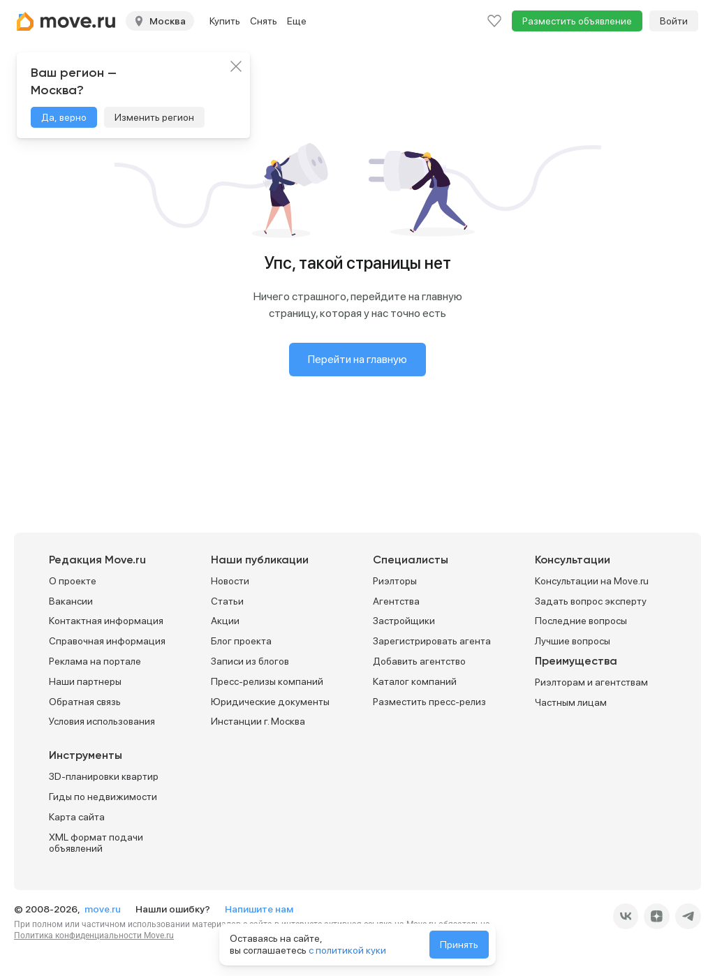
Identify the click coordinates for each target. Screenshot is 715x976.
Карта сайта (77, 816)
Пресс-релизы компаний (267, 681)
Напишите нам (259, 909)
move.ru (103, 909)
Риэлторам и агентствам (591, 682)
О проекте (72, 580)
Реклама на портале (95, 661)
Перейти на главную (357, 359)
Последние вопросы (581, 620)
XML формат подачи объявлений (96, 843)
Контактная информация (106, 620)
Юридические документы (270, 701)
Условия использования (102, 721)
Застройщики (404, 620)
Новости (230, 580)
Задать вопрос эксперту (591, 601)
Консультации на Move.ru (592, 580)
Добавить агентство (419, 661)
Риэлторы (395, 580)
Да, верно (64, 117)
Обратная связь (85, 701)
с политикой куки (347, 950)
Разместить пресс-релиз (429, 701)
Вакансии (71, 601)
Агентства (396, 601)
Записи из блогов (250, 661)
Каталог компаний (415, 681)
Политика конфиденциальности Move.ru (94, 935)
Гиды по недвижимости (103, 796)
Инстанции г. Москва (258, 721)
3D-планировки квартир (104, 776)
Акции (225, 620)
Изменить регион (154, 117)
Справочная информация (107, 640)
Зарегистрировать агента (432, 640)
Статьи (227, 601)
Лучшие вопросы (572, 640)
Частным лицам (571, 702)
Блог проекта (241, 640)
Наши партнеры (85, 681)
